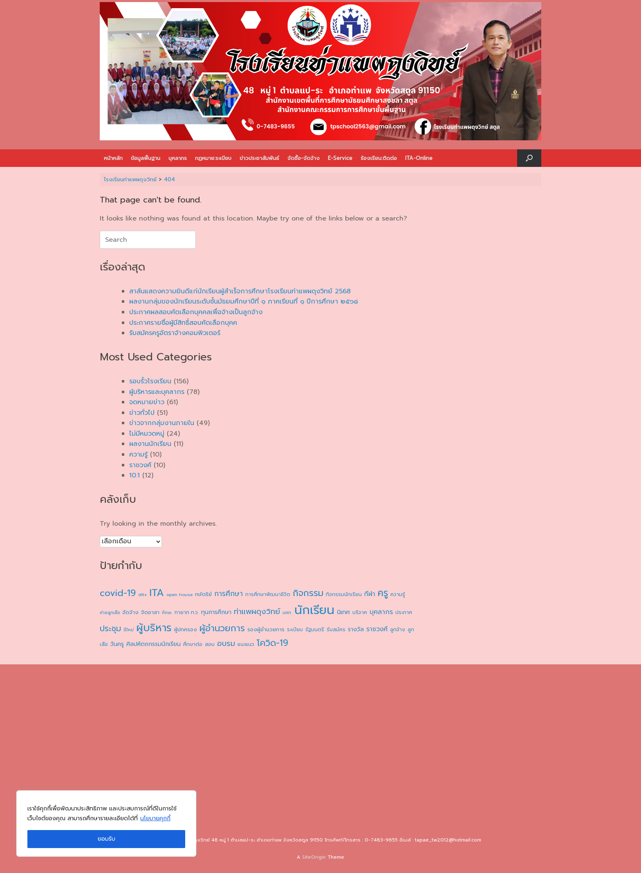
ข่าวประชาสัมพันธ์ (259, 158)
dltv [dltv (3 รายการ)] (142, 594)
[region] (106, 823)
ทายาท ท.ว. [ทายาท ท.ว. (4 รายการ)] (187, 612)
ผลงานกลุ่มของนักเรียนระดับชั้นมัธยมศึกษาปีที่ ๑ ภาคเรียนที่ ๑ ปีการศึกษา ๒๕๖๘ (243, 301)
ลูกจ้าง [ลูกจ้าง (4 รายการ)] (397, 629)
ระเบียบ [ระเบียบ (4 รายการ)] (295, 629)
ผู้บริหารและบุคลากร (156, 392)
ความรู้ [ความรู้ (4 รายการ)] (397, 594)
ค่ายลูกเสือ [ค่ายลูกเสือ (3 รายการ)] (110, 612)
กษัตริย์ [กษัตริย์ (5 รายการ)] (203, 594)
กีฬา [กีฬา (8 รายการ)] (369, 593)
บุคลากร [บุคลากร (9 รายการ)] (381, 612)
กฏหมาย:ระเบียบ (213, 158)
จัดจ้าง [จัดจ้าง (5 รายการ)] (130, 612)
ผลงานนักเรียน (150, 444)
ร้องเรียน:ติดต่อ (379, 158)
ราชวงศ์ (140, 465)
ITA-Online (419, 158)
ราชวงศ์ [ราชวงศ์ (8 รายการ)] (377, 629)
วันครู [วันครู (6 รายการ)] (117, 644)
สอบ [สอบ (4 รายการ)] (210, 644)
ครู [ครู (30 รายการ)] (383, 593)
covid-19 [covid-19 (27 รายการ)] (118, 593)
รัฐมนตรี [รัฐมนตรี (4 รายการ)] (314, 629)
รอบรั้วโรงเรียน (150, 381)
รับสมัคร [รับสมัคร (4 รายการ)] (336, 629)
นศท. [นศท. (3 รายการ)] (287, 612)
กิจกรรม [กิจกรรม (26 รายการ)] (308, 593)
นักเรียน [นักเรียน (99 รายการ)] (314, 610)
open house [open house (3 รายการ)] (179, 594)
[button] (529, 158)
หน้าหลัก (113, 158)
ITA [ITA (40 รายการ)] (156, 592)
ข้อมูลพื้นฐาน (145, 158)
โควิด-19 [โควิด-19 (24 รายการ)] (272, 643)
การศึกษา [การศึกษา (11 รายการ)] (228, 593)
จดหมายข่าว (146, 402)
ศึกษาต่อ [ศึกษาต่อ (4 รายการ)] (192, 644)
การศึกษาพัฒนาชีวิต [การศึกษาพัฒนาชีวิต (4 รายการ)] (267, 594)
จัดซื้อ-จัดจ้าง (303, 158)
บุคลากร (177, 158)
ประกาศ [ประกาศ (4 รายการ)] (403, 612)
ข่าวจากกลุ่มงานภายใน (161, 423)
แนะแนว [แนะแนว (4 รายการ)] (246, 644)
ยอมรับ (106, 839)
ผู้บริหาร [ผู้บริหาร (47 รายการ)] (154, 628)
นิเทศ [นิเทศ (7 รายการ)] (343, 612)
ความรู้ (138, 454)
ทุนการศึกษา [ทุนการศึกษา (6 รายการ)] (216, 612)
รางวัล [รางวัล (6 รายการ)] (356, 629)
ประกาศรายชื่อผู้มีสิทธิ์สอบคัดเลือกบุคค (183, 323)
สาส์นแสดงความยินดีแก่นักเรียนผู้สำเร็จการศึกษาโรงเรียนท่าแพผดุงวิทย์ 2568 (240, 291)
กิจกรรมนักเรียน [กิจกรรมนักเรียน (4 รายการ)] (344, 594)
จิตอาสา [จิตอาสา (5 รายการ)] (150, 612)
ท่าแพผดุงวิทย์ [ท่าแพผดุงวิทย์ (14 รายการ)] (257, 611)
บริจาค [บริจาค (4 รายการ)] (359, 612)
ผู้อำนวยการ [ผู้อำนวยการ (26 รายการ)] (222, 628)
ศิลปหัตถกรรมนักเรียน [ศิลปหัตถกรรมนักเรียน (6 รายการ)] (153, 644)
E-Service (340, 158)
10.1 (134, 475)
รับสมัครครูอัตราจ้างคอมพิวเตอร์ (174, 333)
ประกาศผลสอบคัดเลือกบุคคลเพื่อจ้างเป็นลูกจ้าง (195, 312)
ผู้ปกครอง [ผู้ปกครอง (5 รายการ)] (185, 630)
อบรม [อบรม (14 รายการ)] (226, 643)
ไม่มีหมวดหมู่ (146, 434)
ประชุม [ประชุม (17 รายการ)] (110, 628)
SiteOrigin (314, 857)
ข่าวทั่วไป (142, 413)
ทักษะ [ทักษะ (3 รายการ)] (167, 612)
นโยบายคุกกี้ (155, 818)
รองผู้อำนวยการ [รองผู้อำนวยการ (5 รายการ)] (266, 630)
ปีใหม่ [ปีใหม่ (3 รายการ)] (128, 629)
